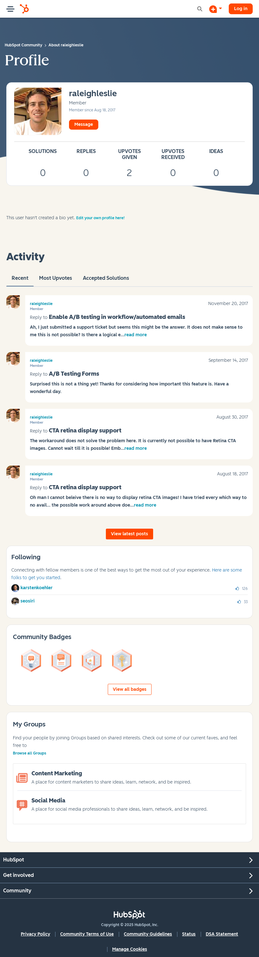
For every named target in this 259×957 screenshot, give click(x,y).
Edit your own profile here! (100, 218)
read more (135, 335)
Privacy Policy (35, 934)
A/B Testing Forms (74, 373)
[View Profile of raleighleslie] (93, 94)
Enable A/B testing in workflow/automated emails (117, 317)
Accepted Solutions (106, 280)
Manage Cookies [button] (129, 949)
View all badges (130, 689)
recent (20, 280)
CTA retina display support (85, 430)
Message (83, 124)
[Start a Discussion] (215, 9)
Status (189, 934)
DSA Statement (222, 934)
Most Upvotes (56, 280)
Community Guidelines (148, 934)
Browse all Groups (29, 753)
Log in (240, 8)
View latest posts (129, 534)
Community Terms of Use (87, 934)
